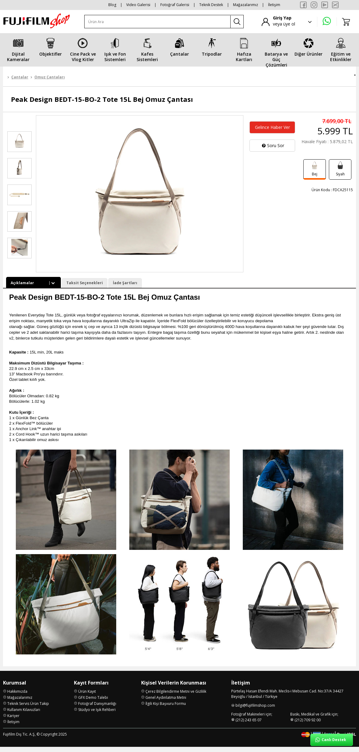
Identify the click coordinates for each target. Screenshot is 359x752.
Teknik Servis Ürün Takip (28, 708)
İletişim (274, 4)
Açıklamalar (33, 282)
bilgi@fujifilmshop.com (255, 710)
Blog (112, 4)
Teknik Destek (211, 4)
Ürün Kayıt (87, 696)
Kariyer (13, 720)
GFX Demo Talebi (93, 702)
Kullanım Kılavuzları (23, 714)
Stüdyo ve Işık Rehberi (97, 714)
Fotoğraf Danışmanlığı (97, 708)
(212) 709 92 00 (308, 725)
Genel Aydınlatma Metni (165, 702)
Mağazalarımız (245, 4)
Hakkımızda (17, 696)
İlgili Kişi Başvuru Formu (165, 708)
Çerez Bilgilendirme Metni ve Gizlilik (175, 696)
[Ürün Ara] (158, 22)
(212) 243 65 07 (248, 725)
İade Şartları (125, 282)
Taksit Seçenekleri (84, 282)
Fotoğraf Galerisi (174, 4)
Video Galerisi (138, 4)
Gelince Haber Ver (272, 127)
